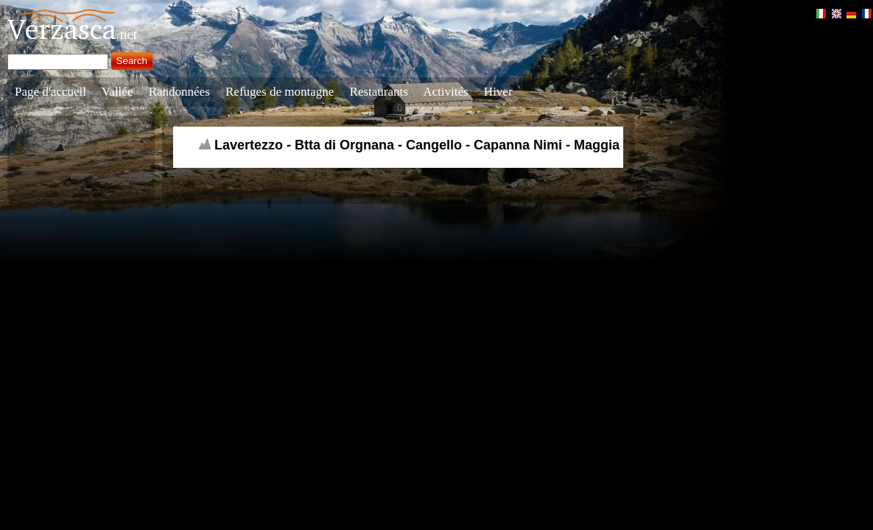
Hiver (498, 92)
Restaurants (379, 92)
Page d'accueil (50, 92)
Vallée (117, 92)
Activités (445, 92)
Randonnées (179, 92)
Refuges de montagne (279, 92)
